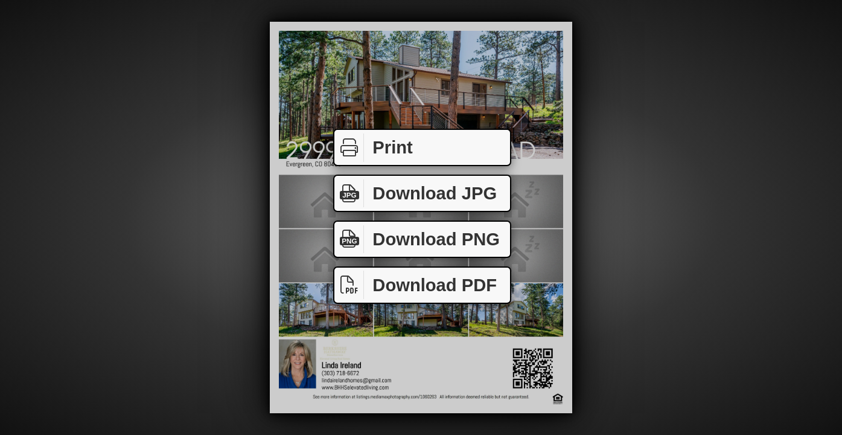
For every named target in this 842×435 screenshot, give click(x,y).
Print (373, 148)
